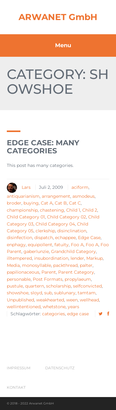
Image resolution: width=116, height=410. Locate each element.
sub (48, 293)
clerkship (45, 231)
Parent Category (76, 272)
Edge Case (89, 237)
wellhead (89, 300)
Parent (48, 272)
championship (22, 210)
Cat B (61, 203)
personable (19, 279)
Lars (26, 187)
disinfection (19, 237)
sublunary (64, 293)
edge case (78, 314)
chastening (52, 210)
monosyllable (36, 265)
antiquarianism (23, 196)
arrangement (56, 196)
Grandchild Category (73, 251)
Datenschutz (60, 368)
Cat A (47, 203)
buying (31, 203)
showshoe (17, 293)
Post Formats (47, 279)
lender (77, 258)
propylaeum (78, 279)
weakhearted (50, 300)
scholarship (58, 286)
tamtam (87, 293)
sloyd (36, 293)
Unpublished (20, 300)
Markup (94, 258)
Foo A (77, 244)
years (73, 306)
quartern (34, 286)
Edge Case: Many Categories (43, 146)
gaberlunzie (36, 251)
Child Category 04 (55, 224)
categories (53, 314)
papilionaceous (23, 272)
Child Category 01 (26, 217)
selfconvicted (87, 286)
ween (72, 300)
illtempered (19, 258)
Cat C (75, 203)
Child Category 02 (66, 217)
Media (13, 265)
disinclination (71, 231)
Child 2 (89, 210)
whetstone (54, 306)
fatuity (61, 244)
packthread (65, 265)
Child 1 (73, 210)
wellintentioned (24, 306)
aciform (79, 187)
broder (14, 203)
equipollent (40, 244)
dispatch (43, 237)
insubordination (51, 258)
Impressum (18, 368)
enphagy (16, 244)
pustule (15, 286)
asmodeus (83, 196)
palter (86, 265)
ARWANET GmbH (58, 17)
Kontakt (16, 387)
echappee (65, 237)
